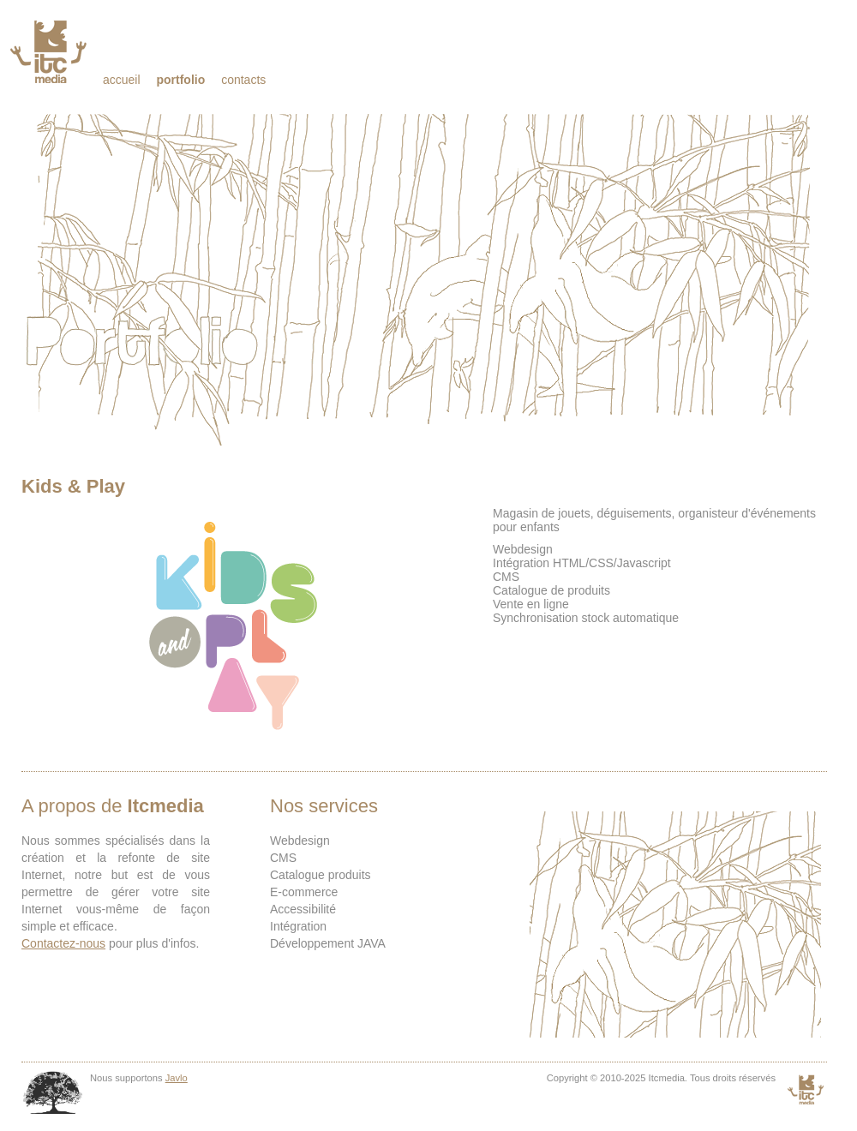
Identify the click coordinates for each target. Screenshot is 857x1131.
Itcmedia (50, 51)
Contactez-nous (63, 943)
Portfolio (180, 80)
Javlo (176, 1078)
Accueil (122, 80)
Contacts (243, 80)
